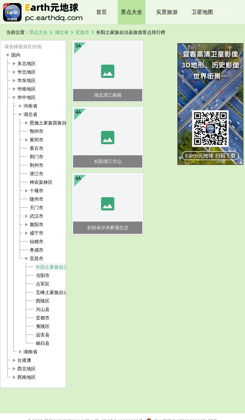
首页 (101, 12)
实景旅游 (167, 12)
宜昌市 (82, 32)
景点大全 (131, 12)
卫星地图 (202, 12)
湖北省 (61, 32)
